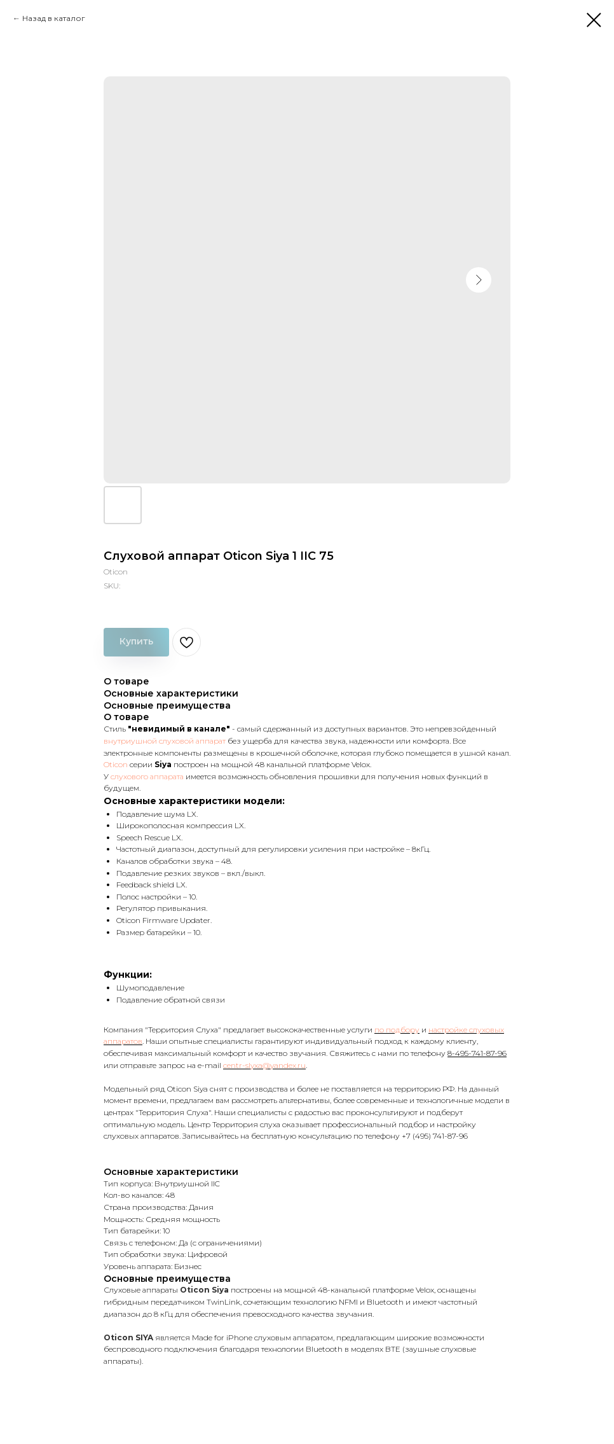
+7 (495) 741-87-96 (435, 1136)
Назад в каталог (53, 18)
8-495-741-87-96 (477, 1053)
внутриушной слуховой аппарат (165, 741)
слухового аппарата (147, 776)
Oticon (116, 764)
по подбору (397, 1029)
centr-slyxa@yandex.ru (264, 1065)
